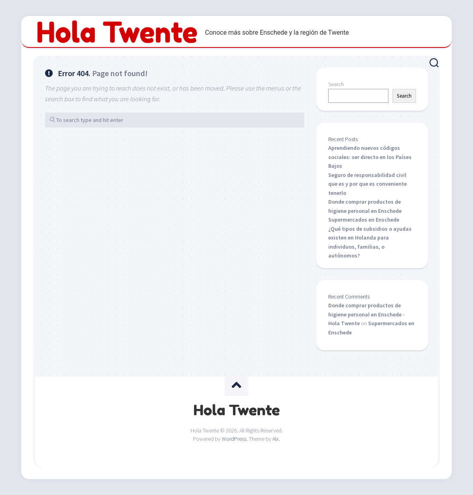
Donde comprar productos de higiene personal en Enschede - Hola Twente (366, 314)
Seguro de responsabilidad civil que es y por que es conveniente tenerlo (367, 183)
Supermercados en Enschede (363, 219)
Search (336, 84)
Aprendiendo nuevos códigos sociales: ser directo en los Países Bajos (370, 156)
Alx (275, 438)
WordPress (234, 438)
